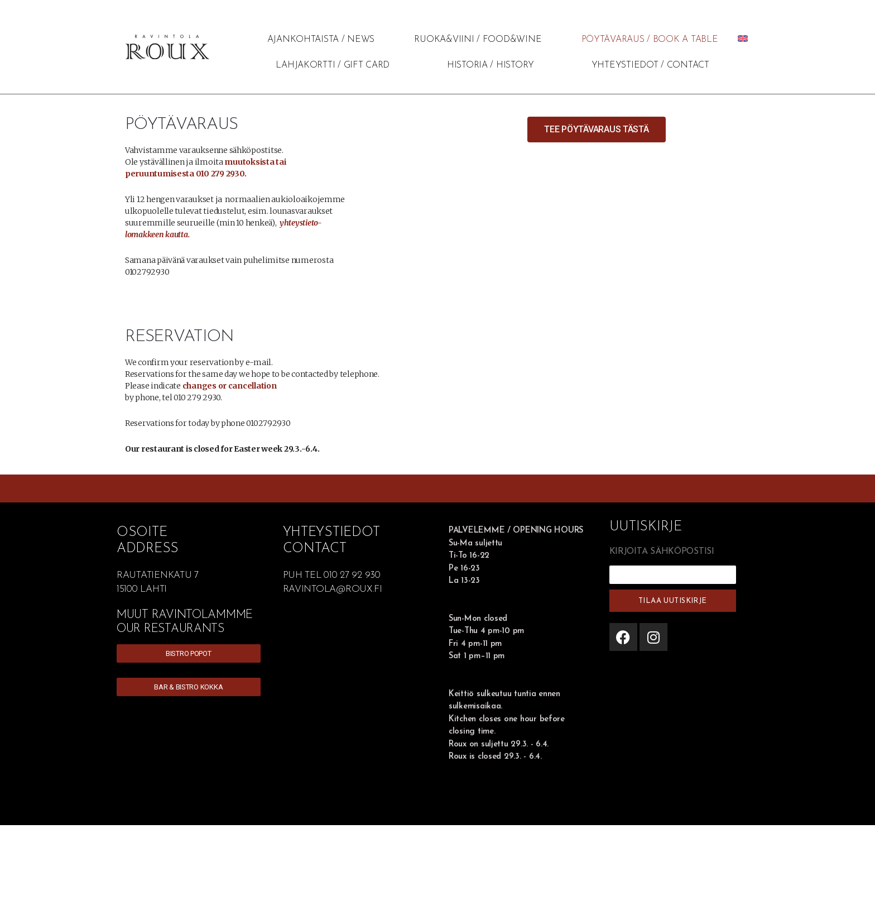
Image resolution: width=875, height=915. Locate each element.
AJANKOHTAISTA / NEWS (321, 39)
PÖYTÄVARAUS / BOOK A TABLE (649, 39)
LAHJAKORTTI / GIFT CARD (333, 65)
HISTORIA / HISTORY (490, 65)
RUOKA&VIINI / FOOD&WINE (477, 39)
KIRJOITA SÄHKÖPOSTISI (661, 551)
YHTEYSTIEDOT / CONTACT (650, 65)
